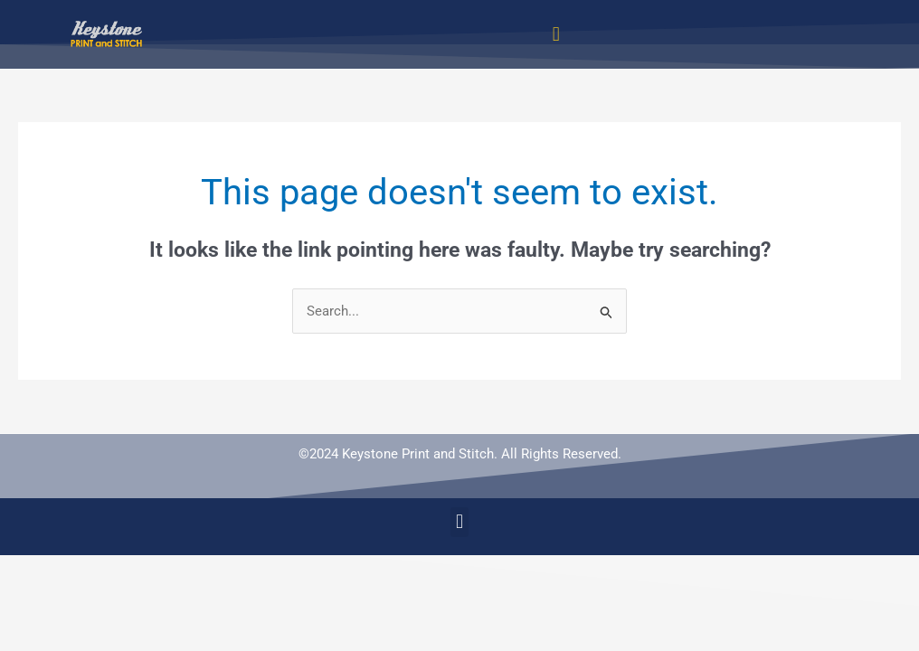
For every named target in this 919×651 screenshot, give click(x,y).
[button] (555, 34)
